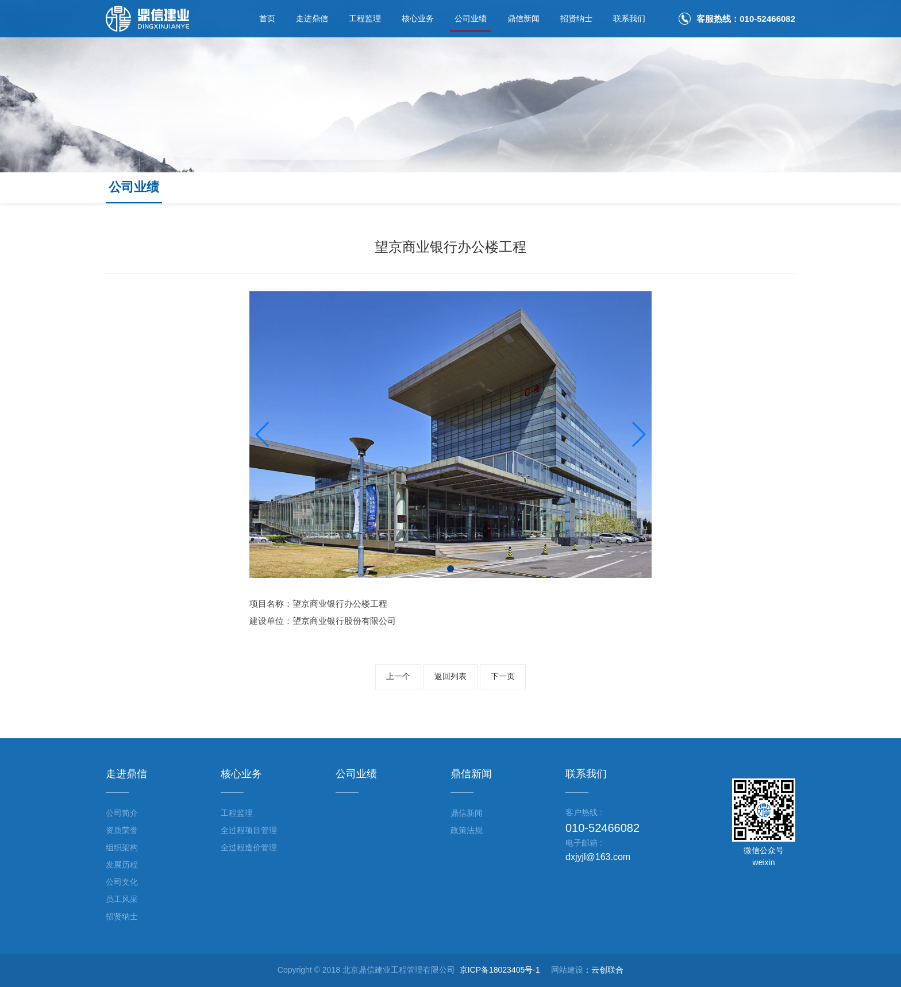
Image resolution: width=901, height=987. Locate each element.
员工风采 (122, 899)
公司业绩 (471, 18)
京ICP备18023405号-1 (500, 969)
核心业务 (418, 18)
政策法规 (466, 830)
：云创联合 (603, 969)
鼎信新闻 (523, 18)
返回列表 (450, 676)
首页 (267, 18)
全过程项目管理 (249, 830)
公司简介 (122, 813)
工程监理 (365, 18)
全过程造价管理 (249, 847)
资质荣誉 (122, 830)
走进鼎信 (312, 18)
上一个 (398, 676)
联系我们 (629, 18)
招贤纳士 (576, 18)
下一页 (503, 676)
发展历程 (122, 864)
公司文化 (122, 881)
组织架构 (122, 847)
